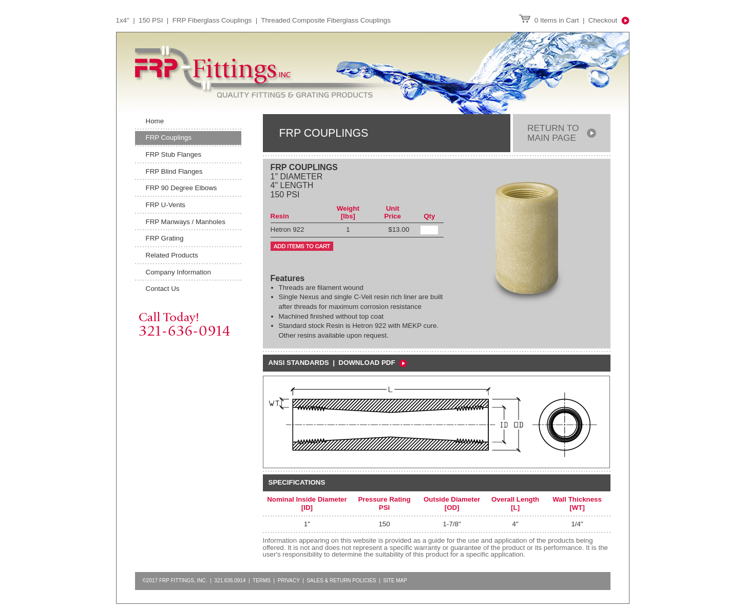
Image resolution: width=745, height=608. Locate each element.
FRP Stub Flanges (174, 154)
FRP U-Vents (166, 205)
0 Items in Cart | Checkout (574, 20)
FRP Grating (165, 238)
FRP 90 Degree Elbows (181, 188)
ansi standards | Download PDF (338, 362)
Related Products (172, 255)
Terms (262, 580)
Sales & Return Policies (341, 580)
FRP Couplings (169, 137)
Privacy (289, 580)
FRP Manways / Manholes (185, 222)
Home (155, 121)
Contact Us (163, 288)
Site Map (395, 580)
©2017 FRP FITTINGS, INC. (175, 580)
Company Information (178, 272)
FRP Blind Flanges (174, 171)
